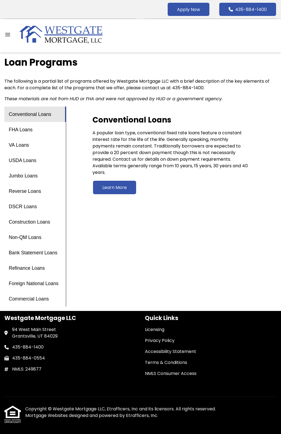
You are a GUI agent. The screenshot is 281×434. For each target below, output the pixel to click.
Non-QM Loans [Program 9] (25, 237)
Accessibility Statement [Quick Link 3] (170, 351)
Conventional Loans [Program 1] (30, 114)
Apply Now (188, 9)
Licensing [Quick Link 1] (154, 329)
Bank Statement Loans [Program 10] (33, 252)
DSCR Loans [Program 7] (23, 206)
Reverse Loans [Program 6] (25, 191)
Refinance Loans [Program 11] (27, 268)
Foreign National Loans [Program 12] (33, 283)
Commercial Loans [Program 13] (29, 299)
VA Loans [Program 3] (19, 145)
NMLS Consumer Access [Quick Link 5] (170, 373)
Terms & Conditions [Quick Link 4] (166, 362)
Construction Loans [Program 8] (29, 222)
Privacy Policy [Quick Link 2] (160, 340)
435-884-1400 (248, 9)
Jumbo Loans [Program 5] (23, 176)
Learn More (114, 187)
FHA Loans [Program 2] (21, 129)
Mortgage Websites (47, 415)
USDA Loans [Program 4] (22, 160)
